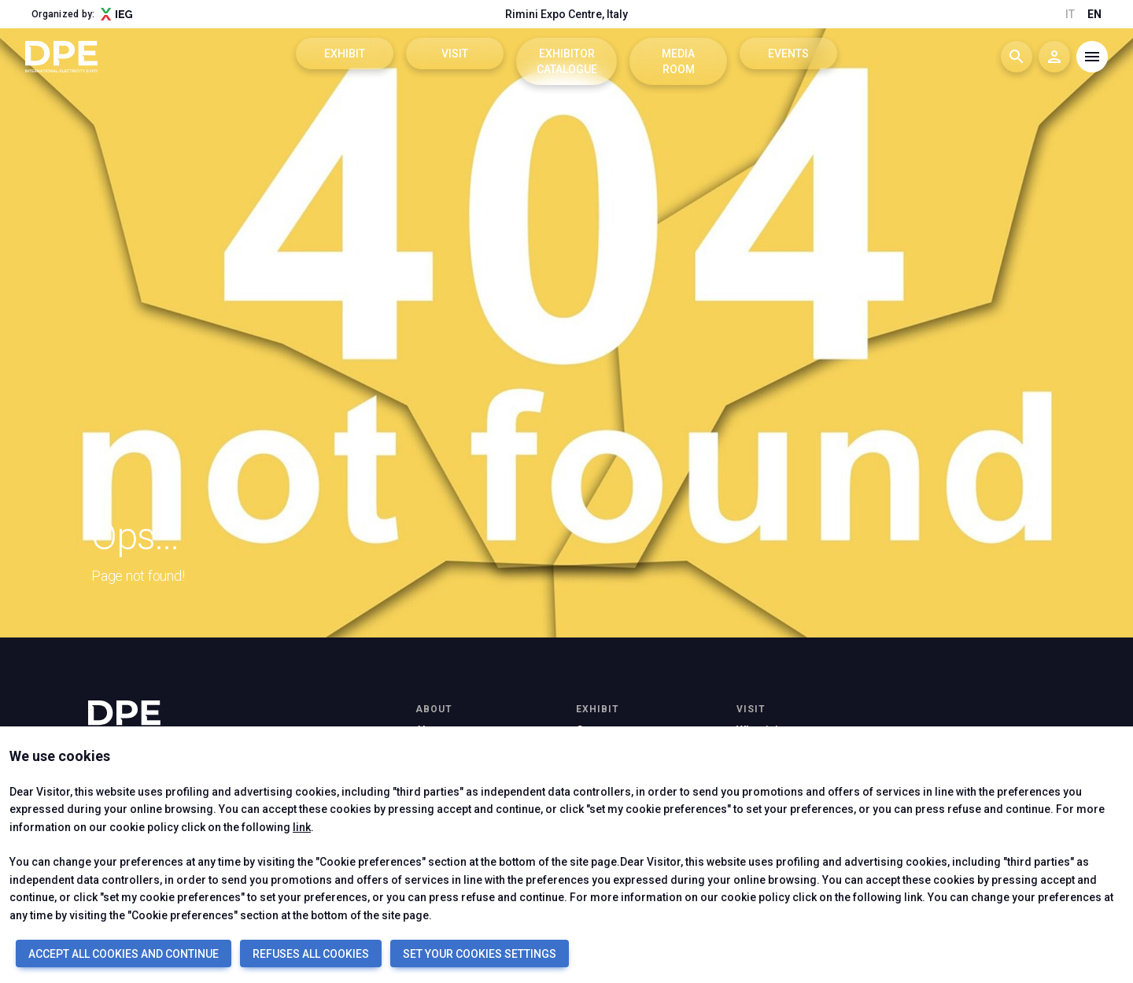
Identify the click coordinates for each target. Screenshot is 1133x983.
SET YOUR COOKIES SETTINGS (479, 954)
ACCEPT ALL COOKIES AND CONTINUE (123, 954)
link (302, 827)
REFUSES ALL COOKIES (311, 954)
